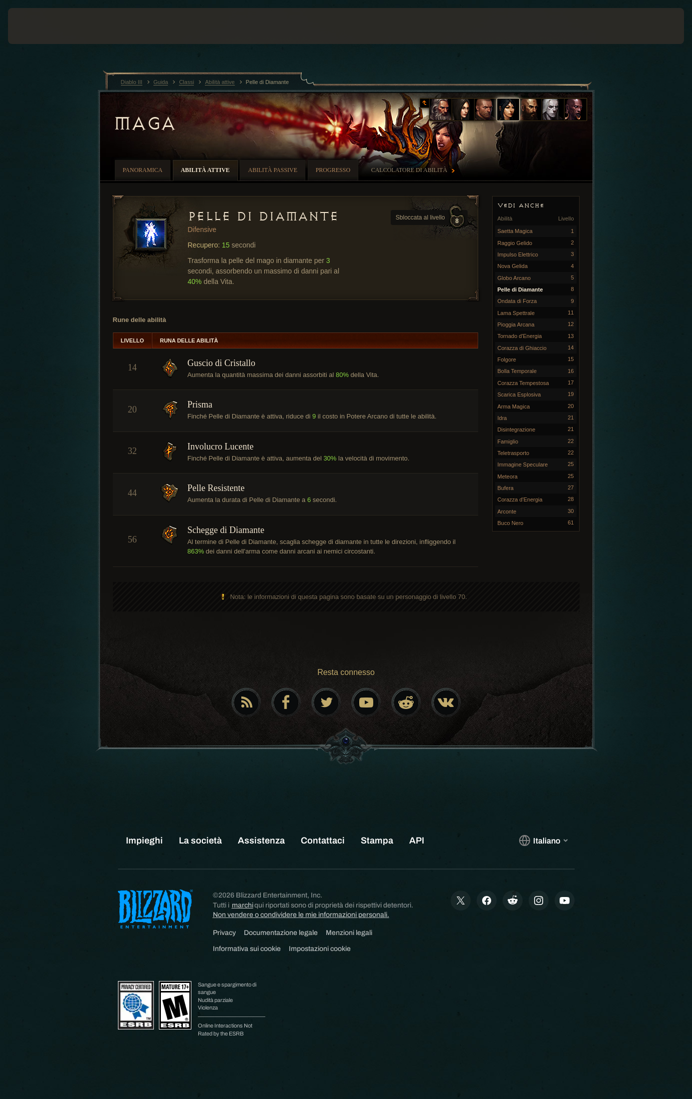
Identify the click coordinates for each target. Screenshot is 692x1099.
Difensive (202, 230)
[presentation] (39, 26)
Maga (144, 123)
